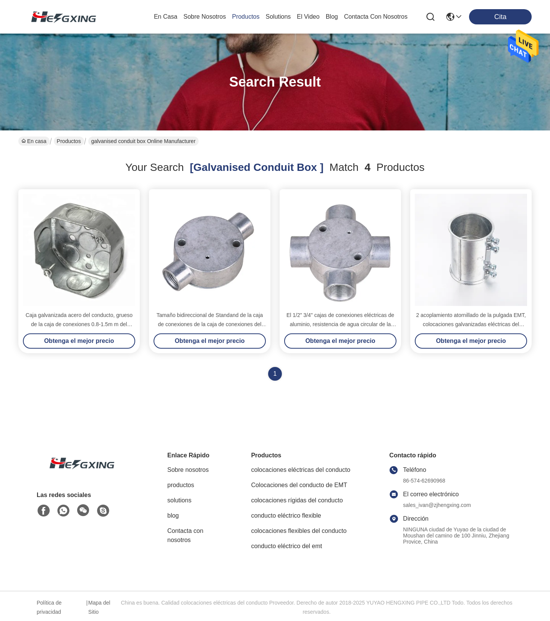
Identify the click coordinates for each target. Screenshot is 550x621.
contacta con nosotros (376, 16)
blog (332, 16)
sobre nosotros (204, 16)
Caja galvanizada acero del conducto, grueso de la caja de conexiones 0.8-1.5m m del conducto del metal (79, 324)
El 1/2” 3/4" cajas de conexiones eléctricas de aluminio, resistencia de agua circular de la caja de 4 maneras (340, 324)
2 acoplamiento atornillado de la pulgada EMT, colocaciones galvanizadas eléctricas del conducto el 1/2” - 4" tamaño (471, 324)
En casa (165, 16)
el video (308, 16)
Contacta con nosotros (185, 535)
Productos (69, 141)
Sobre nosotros (188, 470)
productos (245, 16)
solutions (278, 16)
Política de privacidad (49, 607)
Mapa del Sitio (99, 607)
